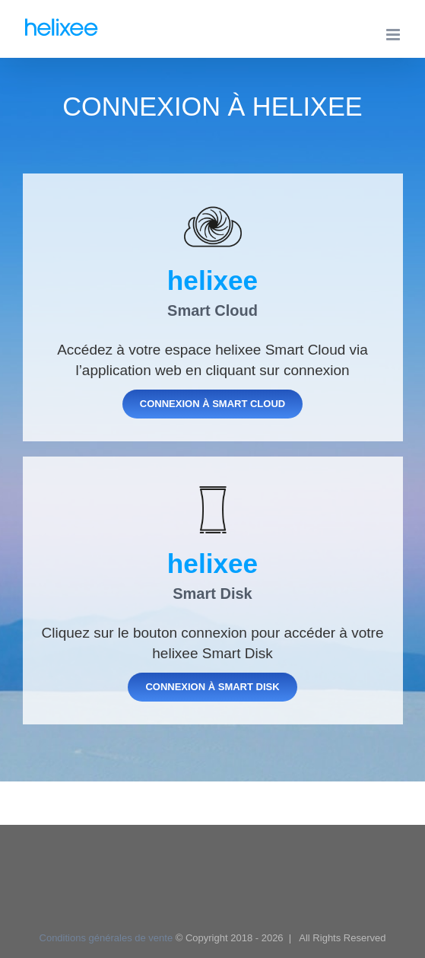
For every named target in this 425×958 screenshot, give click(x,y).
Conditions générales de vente (106, 938)
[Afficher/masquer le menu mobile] (394, 35)
